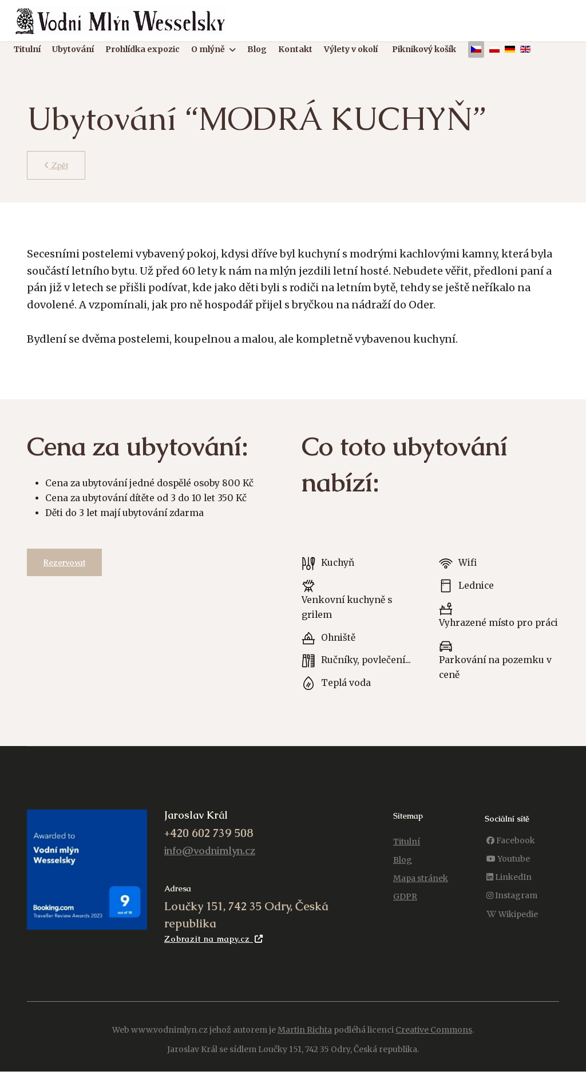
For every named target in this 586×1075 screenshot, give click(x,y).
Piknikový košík (424, 50)
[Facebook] (510, 849)
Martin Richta (305, 1038)
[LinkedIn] (509, 885)
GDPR (405, 905)
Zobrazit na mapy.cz (213, 948)
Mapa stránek (420, 887)
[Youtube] (508, 867)
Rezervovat (65, 564)
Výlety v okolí (351, 50)
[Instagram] (511, 904)
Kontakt (295, 50)
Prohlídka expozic (142, 50)
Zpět (57, 165)
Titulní (27, 50)
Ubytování (73, 50)
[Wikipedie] (512, 923)
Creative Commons (433, 1038)
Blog (257, 50)
